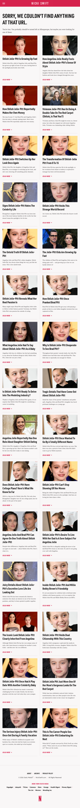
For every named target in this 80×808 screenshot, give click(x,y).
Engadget (10, 787)
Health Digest (55, 787)
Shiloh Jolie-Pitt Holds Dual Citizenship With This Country (57, 636)
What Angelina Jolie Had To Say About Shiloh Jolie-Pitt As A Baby (18, 347)
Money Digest (66, 787)
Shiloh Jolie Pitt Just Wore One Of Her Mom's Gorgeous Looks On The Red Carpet (59, 685)
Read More (6, 79)
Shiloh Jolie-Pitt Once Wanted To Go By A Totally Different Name (58, 440)
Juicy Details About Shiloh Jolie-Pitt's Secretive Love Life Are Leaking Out (18, 588)
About (29, 773)
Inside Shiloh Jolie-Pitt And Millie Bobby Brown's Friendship (59, 586)
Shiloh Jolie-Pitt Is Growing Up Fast (19, 59)
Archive (37, 773)
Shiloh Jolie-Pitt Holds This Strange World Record (55, 207)
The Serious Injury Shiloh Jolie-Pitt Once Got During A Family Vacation (19, 733)
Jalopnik (18, 787)
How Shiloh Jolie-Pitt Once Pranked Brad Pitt (55, 300)
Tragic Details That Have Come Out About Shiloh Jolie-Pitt (59, 393)
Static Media (28, 777)
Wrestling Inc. (47, 790)
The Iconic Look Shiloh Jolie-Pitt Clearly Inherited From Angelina (18, 636)
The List (30, 790)
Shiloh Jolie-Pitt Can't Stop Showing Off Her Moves (55, 486)
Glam (39, 787)
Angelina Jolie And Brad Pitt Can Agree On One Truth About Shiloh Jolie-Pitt (18, 538)
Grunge (46, 787)
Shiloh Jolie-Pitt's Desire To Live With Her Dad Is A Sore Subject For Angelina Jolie (59, 538)
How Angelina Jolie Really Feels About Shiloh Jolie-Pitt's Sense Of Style (59, 62)
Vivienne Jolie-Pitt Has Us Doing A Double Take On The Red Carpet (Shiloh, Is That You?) (59, 112)
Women (38, 790)
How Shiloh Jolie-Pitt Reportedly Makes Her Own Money (18, 110)
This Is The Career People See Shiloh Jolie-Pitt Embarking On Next (57, 735)
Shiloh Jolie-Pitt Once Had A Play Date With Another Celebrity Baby (19, 683)
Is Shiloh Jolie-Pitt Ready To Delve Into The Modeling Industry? (19, 393)
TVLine (25, 787)
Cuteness (33, 787)
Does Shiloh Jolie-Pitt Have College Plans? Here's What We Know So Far (17, 488)
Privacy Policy (48, 773)
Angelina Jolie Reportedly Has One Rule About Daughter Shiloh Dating (19, 439)
